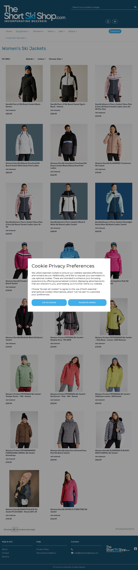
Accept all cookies (87, 302)
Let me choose (49, 302)
